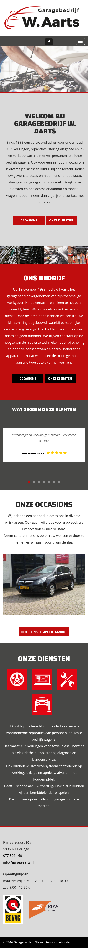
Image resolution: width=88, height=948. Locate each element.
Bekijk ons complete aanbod (44, 632)
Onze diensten (61, 220)
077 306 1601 (13, 855)
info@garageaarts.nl (18, 862)
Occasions (28, 220)
